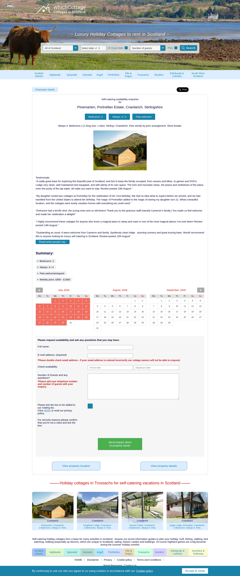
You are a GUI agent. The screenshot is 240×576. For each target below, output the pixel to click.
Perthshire (114, 552)
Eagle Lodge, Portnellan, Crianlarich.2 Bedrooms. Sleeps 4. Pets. (187, 526)
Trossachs (143, 552)
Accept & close (195, 571)
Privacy (108, 559)
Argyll (100, 552)
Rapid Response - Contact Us (120, 565)
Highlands (55, 552)
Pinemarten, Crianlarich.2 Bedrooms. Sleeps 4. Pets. (52, 526)
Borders (159, 552)
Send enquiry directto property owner (120, 444)
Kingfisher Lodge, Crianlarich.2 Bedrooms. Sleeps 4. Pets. (97, 526)
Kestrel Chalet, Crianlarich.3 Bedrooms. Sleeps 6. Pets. (142, 526)
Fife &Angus (128, 552)
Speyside (72, 552)
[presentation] (107, 423)
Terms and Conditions (149, 559)
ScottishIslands (38, 552)
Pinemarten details (45, 89)
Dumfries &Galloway (198, 552)
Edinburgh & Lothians (177, 552)
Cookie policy (124, 559)
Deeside (87, 552)
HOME (78, 559)
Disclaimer (93, 559)
